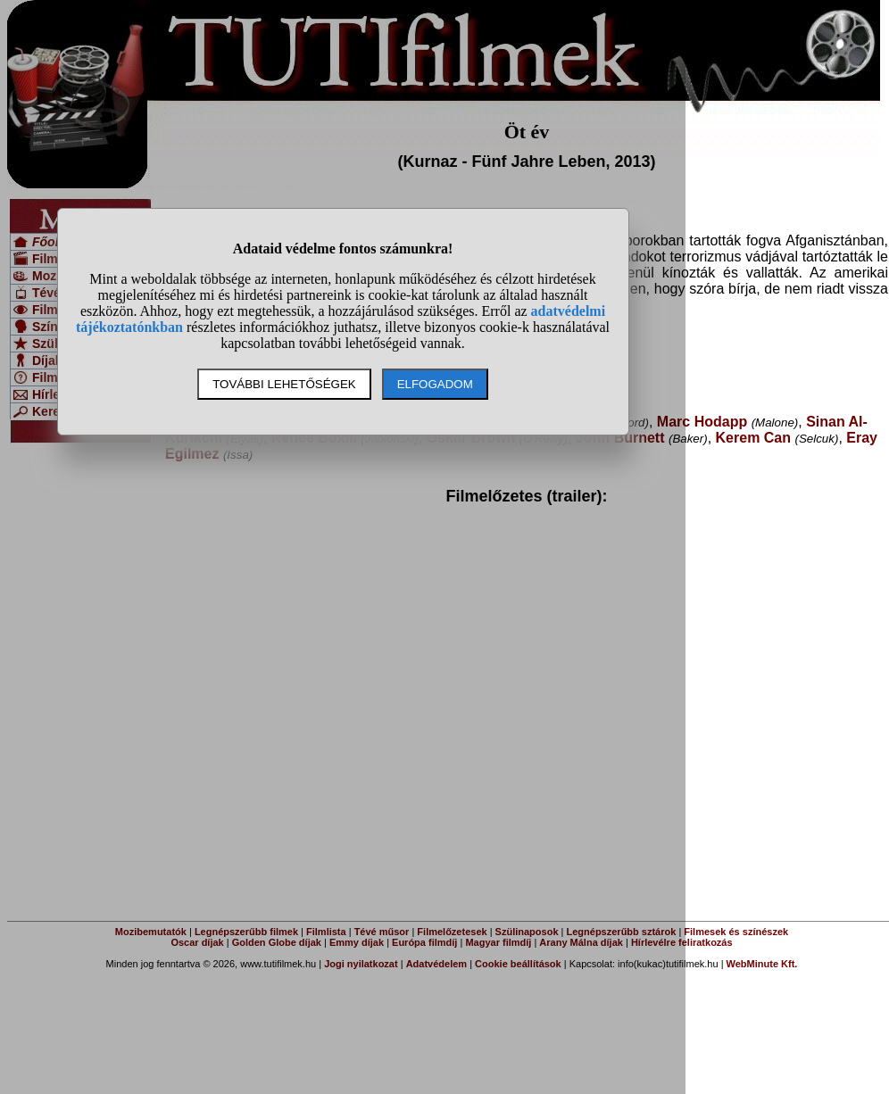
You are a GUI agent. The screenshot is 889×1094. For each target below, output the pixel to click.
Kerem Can (753, 437)
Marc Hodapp (702, 421)
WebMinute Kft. (762, 963)
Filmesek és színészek (736, 931)
